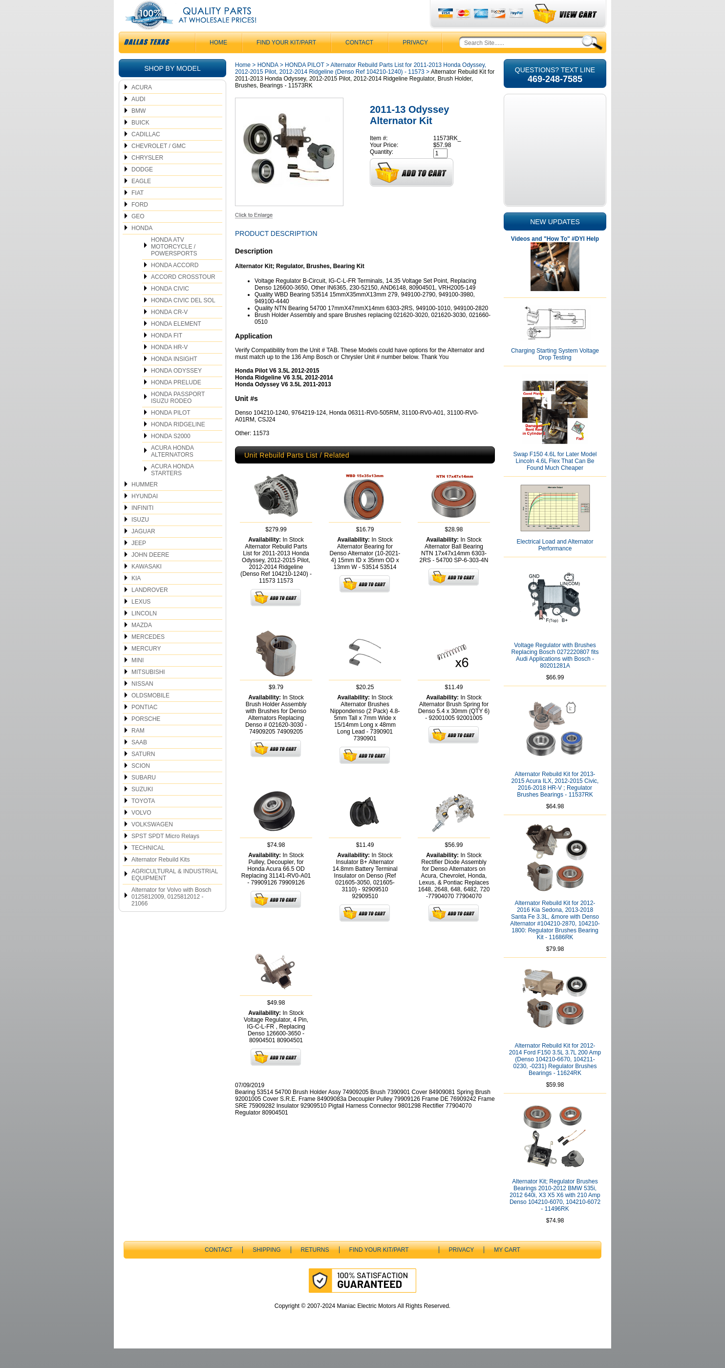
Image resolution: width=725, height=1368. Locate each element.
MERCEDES (148, 656)
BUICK (140, 142)
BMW (138, 130)
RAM (138, 750)
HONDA (141, 247)
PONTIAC (144, 726)
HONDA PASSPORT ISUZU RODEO (178, 417)
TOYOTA (143, 820)
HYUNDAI (144, 515)
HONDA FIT (166, 355)
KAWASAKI (146, 586)
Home (243, 84)
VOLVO (141, 832)
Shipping (266, 1269)
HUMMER (144, 504)
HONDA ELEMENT (176, 343)
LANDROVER (149, 609)
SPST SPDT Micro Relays (165, 855)
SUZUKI (142, 808)
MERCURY (146, 668)
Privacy (415, 62)
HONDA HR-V (169, 366)
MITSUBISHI (148, 691)
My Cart (507, 1269)
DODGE (142, 189)
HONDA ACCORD (174, 284)
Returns (315, 1269)
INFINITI (142, 527)
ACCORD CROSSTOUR (183, 296)
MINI (137, 679)
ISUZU (140, 539)
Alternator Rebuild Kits (160, 879)
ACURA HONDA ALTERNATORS (172, 471)
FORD (139, 224)
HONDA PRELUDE (176, 402)
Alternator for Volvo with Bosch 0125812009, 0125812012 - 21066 (171, 916)
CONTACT (359, 62)
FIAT (137, 212)
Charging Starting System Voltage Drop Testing (555, 373)
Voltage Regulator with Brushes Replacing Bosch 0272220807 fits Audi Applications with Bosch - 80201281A (555, 675)
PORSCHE (145, 738)
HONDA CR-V (169, 331)
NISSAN (142, 703)
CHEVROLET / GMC (158, 165)
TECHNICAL (148, 867)
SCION (140, 785)
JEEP (138, 562)
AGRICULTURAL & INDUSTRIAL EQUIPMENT (174, 894)
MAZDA (141, 644)
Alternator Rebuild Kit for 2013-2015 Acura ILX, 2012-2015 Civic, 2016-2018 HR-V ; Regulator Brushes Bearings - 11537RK (555, 804)
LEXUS (140, 621)
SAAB (139, 761)
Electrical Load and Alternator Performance (555, 564)
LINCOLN (144, 633)
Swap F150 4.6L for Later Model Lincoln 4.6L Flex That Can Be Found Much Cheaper (555, 480)
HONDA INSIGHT (174, 378)
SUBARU (143, 797)
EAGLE (141, 200)
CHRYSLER (147, 177)
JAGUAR (143, 550)
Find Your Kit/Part (286, 62)
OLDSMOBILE (150, 715)
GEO (138, 235)
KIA (136, 597)
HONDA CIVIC (170, 308)
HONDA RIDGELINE (178, 444)
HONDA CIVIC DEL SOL (183, 319)
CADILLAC (145, 153)
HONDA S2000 (171, 455)
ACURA (141, 107)
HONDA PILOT (171, 432)
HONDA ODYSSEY (176, 390)
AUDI (138, 118)
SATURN (143, 773)
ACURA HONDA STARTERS (172, 489)
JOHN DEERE (150, 574)
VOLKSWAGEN (152, 844)
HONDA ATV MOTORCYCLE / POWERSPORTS (174, 266)
